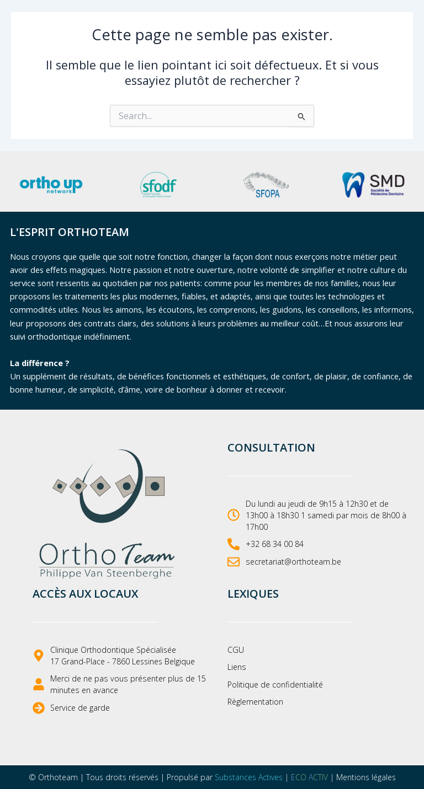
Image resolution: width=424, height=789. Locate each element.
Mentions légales (366, 777)
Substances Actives (249, 777)
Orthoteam (58, 777)
